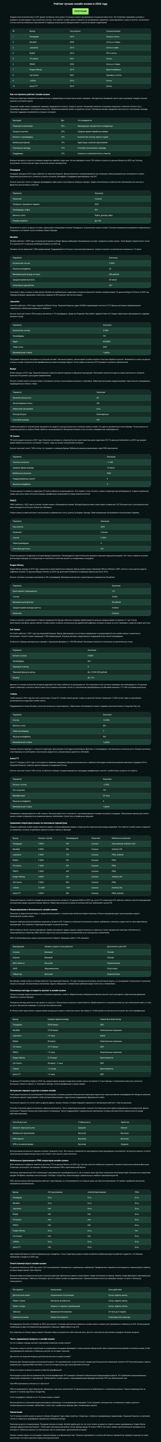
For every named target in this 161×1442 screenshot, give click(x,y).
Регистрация (80, 11)
